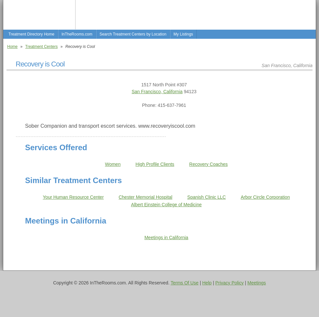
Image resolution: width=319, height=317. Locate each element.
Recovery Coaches (208, 164)
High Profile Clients (154, 164)
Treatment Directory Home (31, 34)
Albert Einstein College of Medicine (166, 204)
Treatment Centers (41, 46)
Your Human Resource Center (73, 197)
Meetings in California (166, 237)
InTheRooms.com (77, 34)
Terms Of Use (185, 282)
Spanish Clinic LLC (206, 197)
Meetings (256, 282)
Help (207, 282)
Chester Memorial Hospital (145, 197)
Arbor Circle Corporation (265, 197)
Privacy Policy (229, 282)
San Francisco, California (157, 91)
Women (112, 164)
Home (12, 46)
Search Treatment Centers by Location (133, 34)
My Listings (183, 34)
